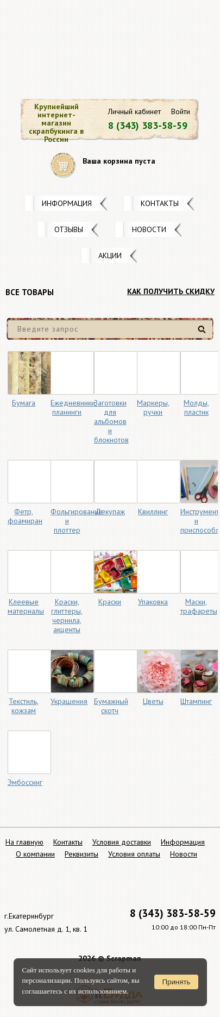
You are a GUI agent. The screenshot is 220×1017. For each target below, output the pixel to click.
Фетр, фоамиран (25, 516)
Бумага (23, 403)
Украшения (69, 701)
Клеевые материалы (26, 606)
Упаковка (153, 602)
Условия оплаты (134, 854)
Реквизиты (81, 854)
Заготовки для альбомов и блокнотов (111, 421)
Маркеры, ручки (153, 407)
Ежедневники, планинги (74, 407)
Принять (176, 982)
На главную (24, 842)
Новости (149, 229)
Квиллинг (153, 511)
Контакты (160, 203)
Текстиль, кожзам (24, 705)
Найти (203, 333)
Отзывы (68, 229)
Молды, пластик (196, 407)
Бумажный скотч (111, 705)
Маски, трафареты (198, 606)
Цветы (153, 701)
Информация (67, 203)
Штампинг (196, 701)
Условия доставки (121, 842)
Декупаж (110, 511)
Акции (110, 255)
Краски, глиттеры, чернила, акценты (67, 615)
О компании (35, 854)
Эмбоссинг (25, 782)
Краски (109, 602)
